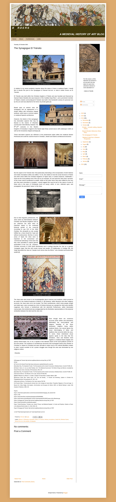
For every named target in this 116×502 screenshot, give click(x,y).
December (86, 120)
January (85, 161)
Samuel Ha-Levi (19, 421)
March (84, 156)
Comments (84, 105)
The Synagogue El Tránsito (89, 135)
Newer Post (18, 478)
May (84, 151)
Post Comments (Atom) (28, 481)
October (85, 125)
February (85, 159)
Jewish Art (57, 419)
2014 (82, 115)
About (21, 39)
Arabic (36, 419)
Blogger (65, 493)
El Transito (41, 419)
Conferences (30, 39)
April (84, 154)
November (86, 122)
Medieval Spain (65, 419)
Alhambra (26, 419)
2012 (82, 164)
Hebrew (46, 419)
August (85, 144)
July (84, 146)
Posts (82, 101)
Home (14, 39)
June (84, 149)
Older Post (69, 478)
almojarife (31, 419)
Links (39, 39)
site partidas (26, 421)
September (86, 142)
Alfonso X (21, 419)
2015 (82, 113)
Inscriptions (52, 419)
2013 (82, 118)
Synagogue (33, 421)
